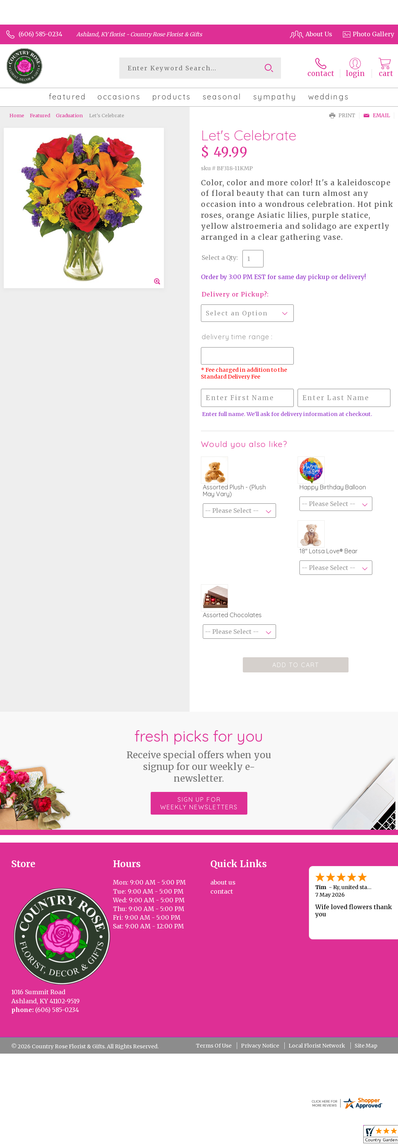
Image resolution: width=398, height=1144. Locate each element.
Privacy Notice (260, 1046)
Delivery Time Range (236, 336)
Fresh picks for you (199, 755)
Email (376, 115)
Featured (40, 115)
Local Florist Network (316, 1046)
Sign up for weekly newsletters (199, 803)
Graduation (69, 115)
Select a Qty (219, 257)
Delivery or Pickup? (234, 294)
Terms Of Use (213, 1046)
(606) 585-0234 (40, 34)
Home (16, 115)
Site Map (366, 1046)
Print (342, 115)
